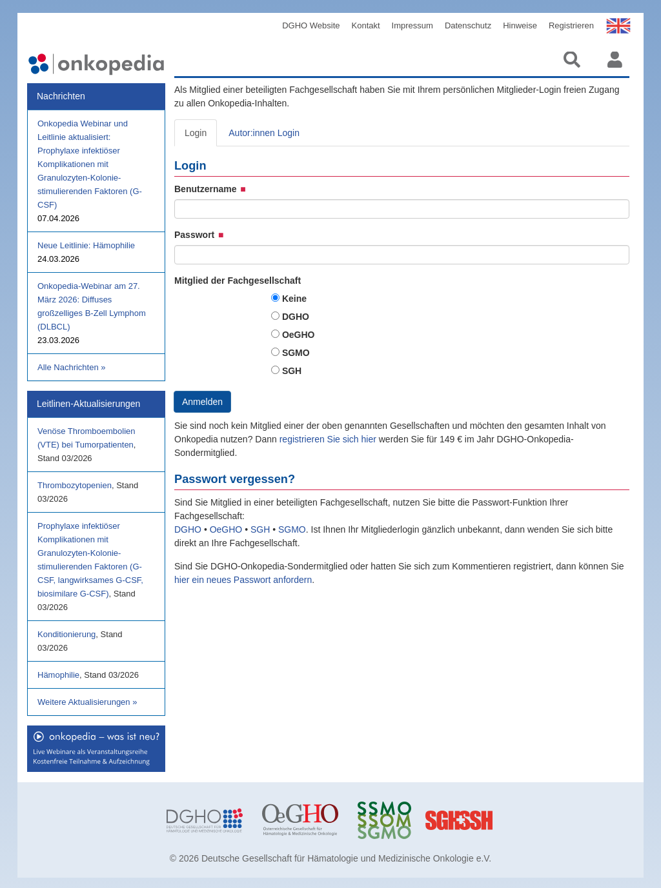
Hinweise (520, 25)
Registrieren (571, 25)
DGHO (295, 316)
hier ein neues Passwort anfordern (243, 580)
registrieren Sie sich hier (329, 439)
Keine (294, 298)
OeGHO (298, 335)
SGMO (296, 353)
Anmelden (202, 402)
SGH (291, 371)
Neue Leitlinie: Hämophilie (86, 245)
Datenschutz (468, 25)
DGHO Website (311, 25)
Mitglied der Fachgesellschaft (237, 280)
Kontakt (366, 25)
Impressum (412, 25)
